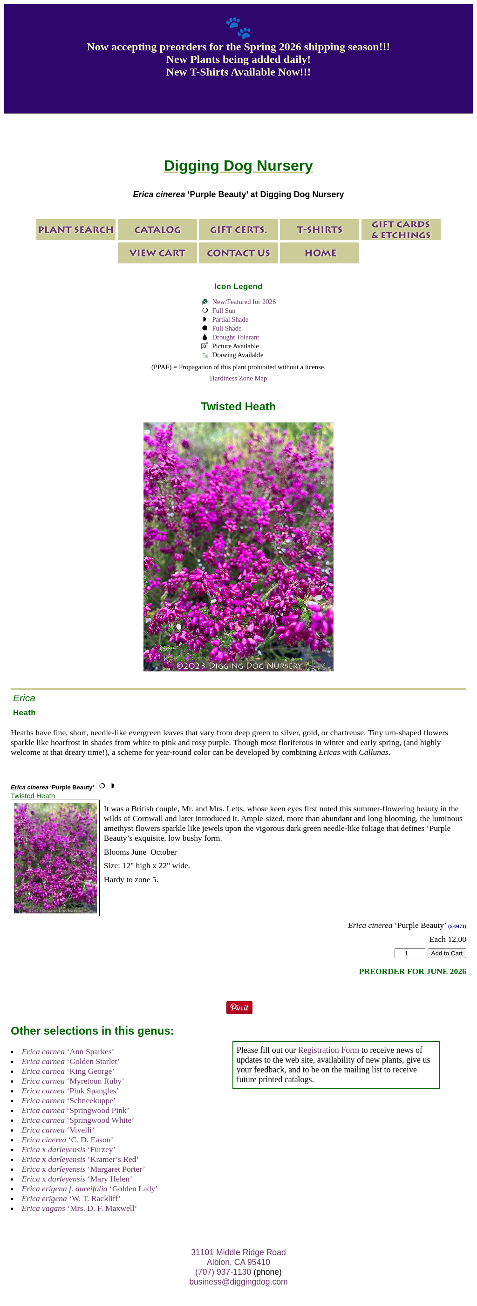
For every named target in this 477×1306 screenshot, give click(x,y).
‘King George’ (68, 1071)
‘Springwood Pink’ (75, 1110)
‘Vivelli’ (58, 1129)
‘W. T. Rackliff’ (71, 1198)
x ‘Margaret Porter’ (83, 1169)
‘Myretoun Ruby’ (73, 1080)
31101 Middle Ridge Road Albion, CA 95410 (238, 1257)
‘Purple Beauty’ (52, 787)
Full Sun (223, 310)
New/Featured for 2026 (244, 301)
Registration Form (329, 1050)
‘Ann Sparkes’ (68, 1051)
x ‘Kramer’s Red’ (80, 1159)
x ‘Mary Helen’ (77, 1178)
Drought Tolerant (235, 337)
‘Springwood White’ (78, 1120)
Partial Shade (230, 319)
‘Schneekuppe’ (69, 1100)
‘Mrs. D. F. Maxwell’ (79, 1208)
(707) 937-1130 (223, 1272)
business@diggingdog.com (238, 1281)
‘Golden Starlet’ (71, 1061)
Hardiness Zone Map (238, 378)
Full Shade (226, 328)
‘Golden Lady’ (90, 1188)
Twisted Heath (33, 796)
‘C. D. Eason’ (68, 1139)
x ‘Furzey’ (69, 1149)
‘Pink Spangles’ (70, 1090)
